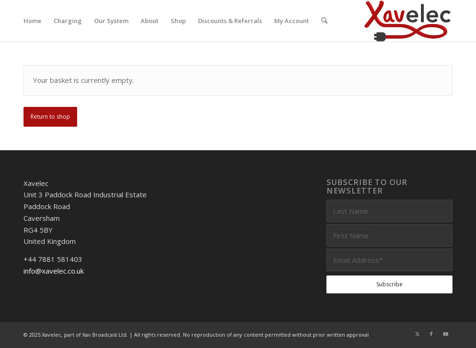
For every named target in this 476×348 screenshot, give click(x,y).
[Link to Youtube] (445, 334)
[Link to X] (417, 334)
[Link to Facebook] (431, 334)
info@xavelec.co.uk (54, 270)
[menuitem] (32, 20)
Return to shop (50, 117)
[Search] (324, 20)
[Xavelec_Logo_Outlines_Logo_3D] (407, 20)
